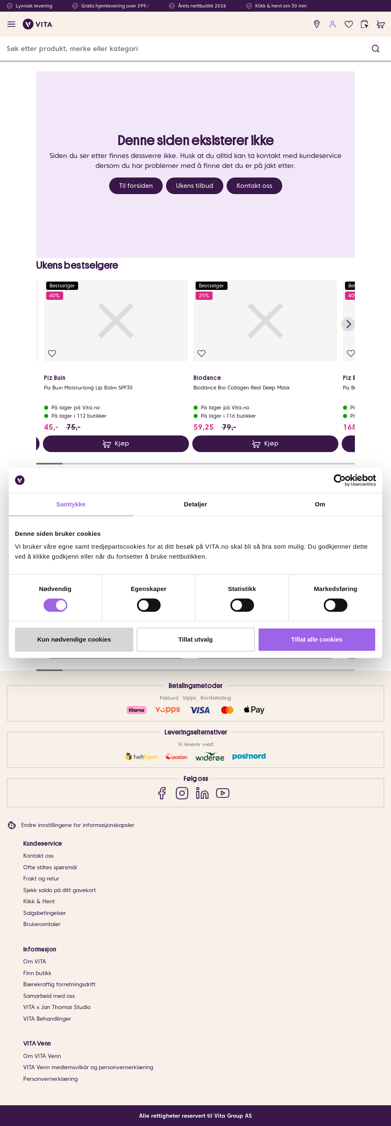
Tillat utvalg (195, 639)
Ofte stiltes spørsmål (50, 867)
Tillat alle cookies (317, 639)
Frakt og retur (41, 879)
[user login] (333, 24)
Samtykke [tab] (71, 504)
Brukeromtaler (42, 924)
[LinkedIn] (202, 793)
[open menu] (11, 24)
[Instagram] (182, 793)
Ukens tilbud (194, 186)
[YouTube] (223, 793)
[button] (375, 49)
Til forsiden (136, 186)
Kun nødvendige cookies (74, 639)
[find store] (317, 24)
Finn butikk (37, 973)
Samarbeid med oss (49, 996)
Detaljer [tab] (195, 504)
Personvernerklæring (50, 1079)
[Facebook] (162, 793)
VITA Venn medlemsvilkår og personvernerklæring (88, 1067)
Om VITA (34, 961)
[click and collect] (365, 24)
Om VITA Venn (42, 1056)
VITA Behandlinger (47, 1019)
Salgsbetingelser (44, 913)
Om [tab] (320, 504)
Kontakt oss (254, 186)
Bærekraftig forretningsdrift (59, 984)
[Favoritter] (349, 24)
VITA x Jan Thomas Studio (56, 1007)
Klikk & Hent (39, 901)
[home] (38, 24)
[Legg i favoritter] (52, 353)
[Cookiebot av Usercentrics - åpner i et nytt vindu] (339, 480)
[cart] (381, 24)
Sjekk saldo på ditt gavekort (59, 890)
